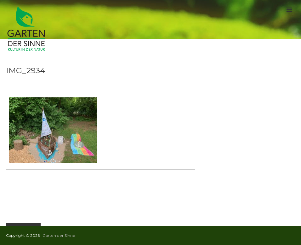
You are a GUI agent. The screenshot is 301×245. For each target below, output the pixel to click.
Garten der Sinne (59, 235)
